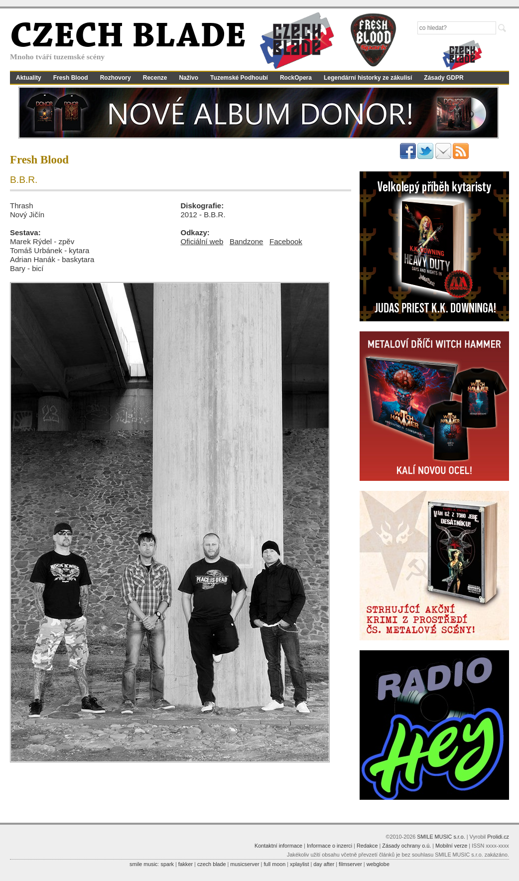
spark (166, 864)
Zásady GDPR (443, 77)
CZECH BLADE (128, 38)
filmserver (350, 864)
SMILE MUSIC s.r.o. (441, 837)
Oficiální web (202, 241)
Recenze (155, 77)
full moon (274, 864)
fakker (185, 864)
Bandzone (246, 241)
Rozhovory (115, 77)
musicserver (244, 864)
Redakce (367, 846)
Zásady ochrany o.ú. (406, 846)
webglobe (378, 864)
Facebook (285, 241)
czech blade (211, 864)
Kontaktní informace (278, 846)
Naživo (188, 77)
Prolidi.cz (498, 837)
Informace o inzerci (329, 846)
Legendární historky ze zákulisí (368, 77)
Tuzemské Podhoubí (239, 77)
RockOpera (296, 77)
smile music (143, 864)
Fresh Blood (70, 77)
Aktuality (28, 77)
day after (323, 864)
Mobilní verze (451, 846)
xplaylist (299, 864)
